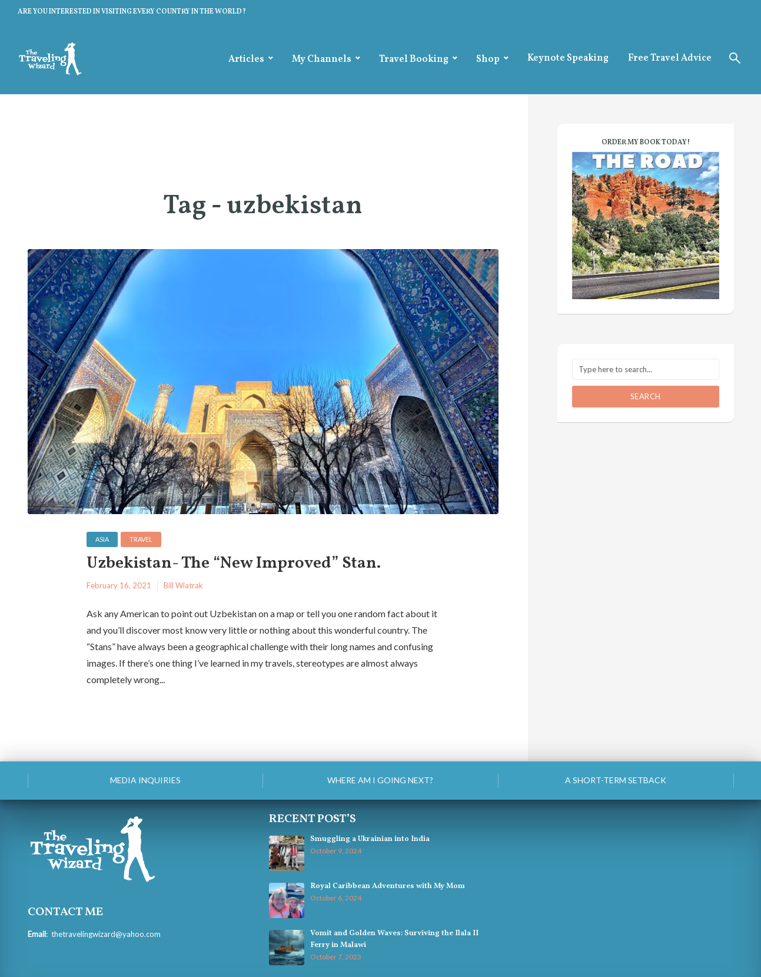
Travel (140, 539)
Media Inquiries (145, 780)
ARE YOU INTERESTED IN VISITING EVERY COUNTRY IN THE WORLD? (132, 11)
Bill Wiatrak (183, 585)
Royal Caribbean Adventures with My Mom (387, 886)
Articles (246, 59)
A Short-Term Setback (615, 780)
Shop (488, 59)
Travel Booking (413, 59)
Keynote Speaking (568, 58)
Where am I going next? (380, 780)
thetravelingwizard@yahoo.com (106, 934)
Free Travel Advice (670, 58)
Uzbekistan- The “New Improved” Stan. (234, 564)
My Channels (321, 59)
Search (645, 396)
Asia (102, 539)
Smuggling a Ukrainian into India (370, 839)
